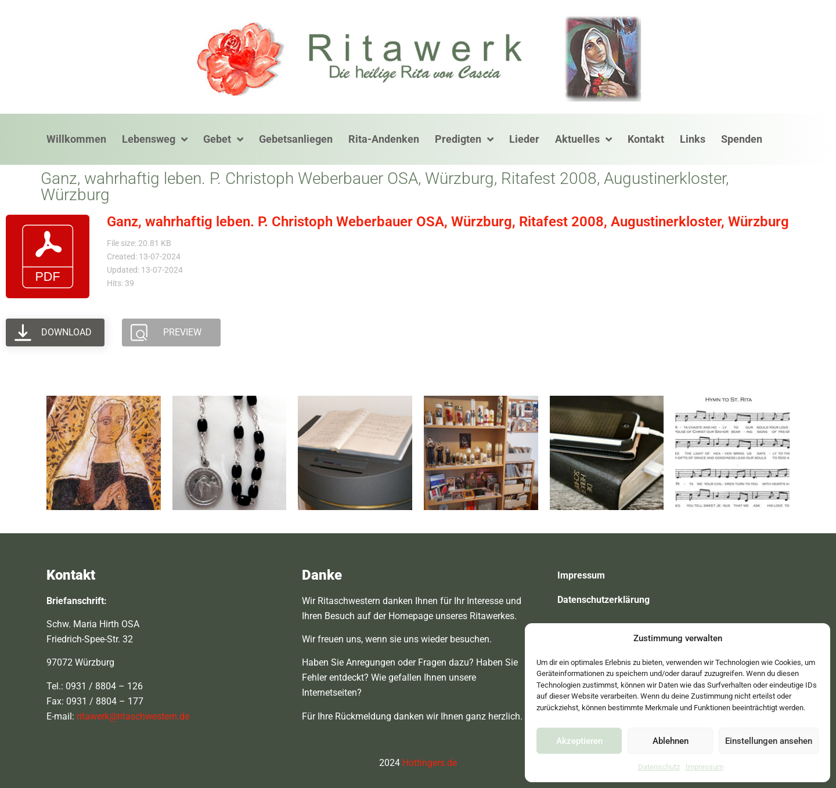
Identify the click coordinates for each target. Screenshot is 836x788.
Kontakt (646, 139)
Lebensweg (155, 139)
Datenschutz (659, 766)
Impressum (704, 766)
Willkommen (76, 139)
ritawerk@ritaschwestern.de (133, 716)
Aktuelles (583, 139)
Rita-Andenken (383, 139)
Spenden (741, 139)
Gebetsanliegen (296, 139)
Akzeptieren (579, 741)
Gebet (223, 139)
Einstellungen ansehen (768, 741)
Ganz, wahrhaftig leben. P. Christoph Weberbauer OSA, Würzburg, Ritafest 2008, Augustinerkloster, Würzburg (448, 222)
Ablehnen (671, 741)
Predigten (464, 139)
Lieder (524, 139)
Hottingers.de (429, 762)
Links (692, 139)
